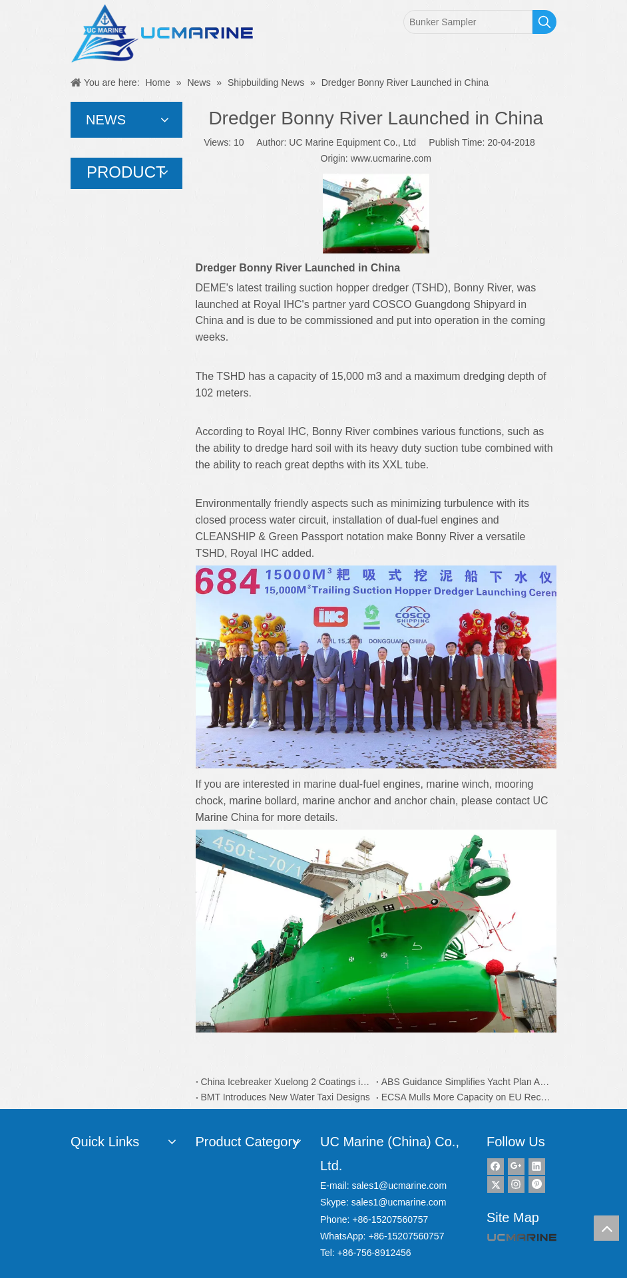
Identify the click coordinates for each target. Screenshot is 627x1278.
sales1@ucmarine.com (399, 1185)
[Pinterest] (536, 1184)
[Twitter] (495, 1184)
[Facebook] (495, 1166)
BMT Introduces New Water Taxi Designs (285, 1097)
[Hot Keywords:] (544, 22)
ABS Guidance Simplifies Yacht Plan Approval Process (466, 1081)
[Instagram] (516, 1184)
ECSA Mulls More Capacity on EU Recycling (466, 1097)
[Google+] (516, 1166)
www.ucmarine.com (391, 158)
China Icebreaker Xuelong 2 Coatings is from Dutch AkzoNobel (286, 1081)
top (606, 1228)
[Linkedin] (536, 1166)
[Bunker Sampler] (467, 22)
